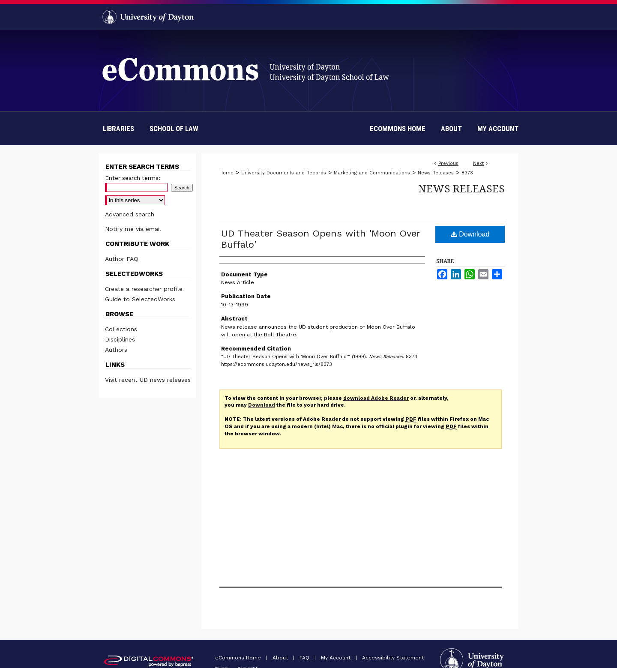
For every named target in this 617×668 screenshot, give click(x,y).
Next (478, 163)
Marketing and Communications (372, 173)
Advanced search (129, 214)
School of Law (174, 128)
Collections (121, 329)
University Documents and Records (283, 173)
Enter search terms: (132, 178)
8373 (467, 173)
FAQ (305, 658)
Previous (448, 163)
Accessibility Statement (393, 658)
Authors (116, 349)
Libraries (118, 128)
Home (226, 173)
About (281, 658)
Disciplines (120, 339)
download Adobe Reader (376, 398)
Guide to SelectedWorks (140, 299)
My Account (336, 658)
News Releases (436, 173)
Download (470, 234)
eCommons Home (239, 658)
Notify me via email (133, 228)
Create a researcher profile (144, 288)
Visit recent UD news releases (148, 379)
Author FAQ (121, 258)
